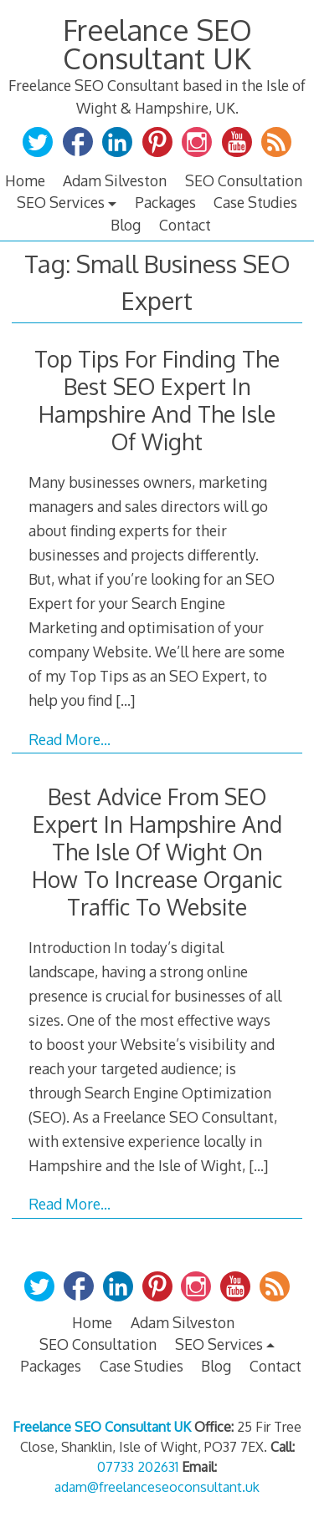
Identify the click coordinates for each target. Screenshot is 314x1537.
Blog (126, 225)
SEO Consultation (243, 180)
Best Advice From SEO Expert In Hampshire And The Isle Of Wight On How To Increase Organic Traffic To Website (157, 852)
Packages (165, 202)
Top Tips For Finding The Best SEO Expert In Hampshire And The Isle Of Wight (157, 400)
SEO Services (61, 202)
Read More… (69, 739)
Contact (185, 225)
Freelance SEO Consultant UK (157, 44)
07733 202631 (137, 1466)
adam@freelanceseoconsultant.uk (157, 1487)
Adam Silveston (115, 180)
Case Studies (255, 202)
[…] (125, 700)
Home (25, 180)
